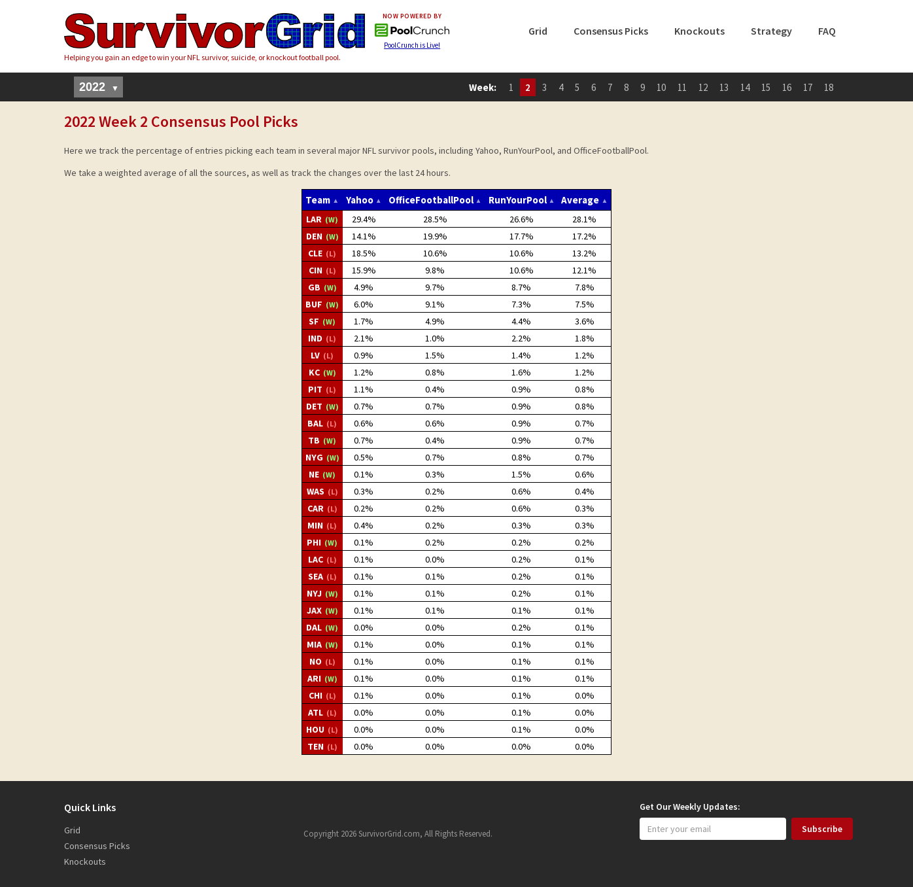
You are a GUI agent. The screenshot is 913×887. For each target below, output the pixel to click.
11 (682, 87)
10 (661, 87)
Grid (537, 30)
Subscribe (822, 829)
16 (786, 87)
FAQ (827, 30)
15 (765, 87)
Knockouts (699, 30)
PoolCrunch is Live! (412, 45)
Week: (482, 87)
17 (807, 87)
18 (828, 87)
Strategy (771, 30)
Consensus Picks (611, 30)
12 (703, 87)
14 (744, 87)
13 (724, 87)
